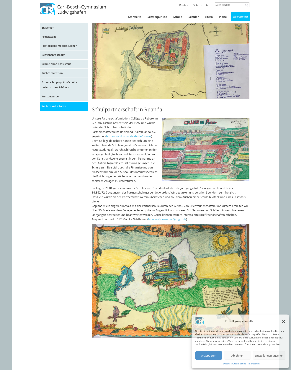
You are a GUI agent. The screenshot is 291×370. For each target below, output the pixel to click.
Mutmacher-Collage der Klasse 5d (64, 133)
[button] (283, 321)
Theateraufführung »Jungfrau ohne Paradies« (65, 311)
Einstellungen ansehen (269, 355)
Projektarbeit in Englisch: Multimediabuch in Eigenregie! (62, 225)
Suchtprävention (52, 73)
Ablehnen (237, 355)
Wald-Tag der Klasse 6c (57, 295)
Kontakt (184, 5)
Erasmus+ (48, 27)
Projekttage (49, 36)
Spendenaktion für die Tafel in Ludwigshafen (62, 264)
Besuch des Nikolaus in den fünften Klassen (60, 162)
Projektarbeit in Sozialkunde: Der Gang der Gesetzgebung (63, 213)
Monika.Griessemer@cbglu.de (167, 219)
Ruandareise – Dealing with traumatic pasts (60, 344)
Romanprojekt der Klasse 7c (60, 321)
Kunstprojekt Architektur (58, 273)
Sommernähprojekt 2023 (58, 172)
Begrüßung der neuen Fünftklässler (57, 244)
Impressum (254, 363)
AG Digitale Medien (55, 254)
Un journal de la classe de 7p (62, 235)
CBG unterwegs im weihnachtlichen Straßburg (60, 123)
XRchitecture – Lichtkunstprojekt (63, 191)
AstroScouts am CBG (56, 302)
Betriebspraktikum (53, 55)
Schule (177, 17)
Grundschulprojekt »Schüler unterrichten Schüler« (59, 84)
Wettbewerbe (50, 96)
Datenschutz (200, 5)
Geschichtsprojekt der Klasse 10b (64, 328)
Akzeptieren (208, 355)
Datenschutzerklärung (234, 363)
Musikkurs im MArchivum (59, 280)
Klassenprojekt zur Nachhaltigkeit (64, 287)
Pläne (223, 17)
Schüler (194, 17)
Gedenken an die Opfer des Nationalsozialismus (60, 201)
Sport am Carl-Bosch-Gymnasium (64, 114)
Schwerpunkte (157, 17)
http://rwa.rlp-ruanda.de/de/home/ (128, 136)
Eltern (209, 17)
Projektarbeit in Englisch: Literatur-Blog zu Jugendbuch (65, 181)
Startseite (134, 17)
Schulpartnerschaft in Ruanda (62, 335)
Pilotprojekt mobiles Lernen (59, 46)
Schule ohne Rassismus (56, 64)
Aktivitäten (240, 17)
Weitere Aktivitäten (54, 106)
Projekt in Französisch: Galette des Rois (64, 150)
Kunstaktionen (52, 140)
